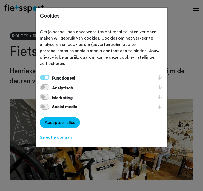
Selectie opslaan (56, 137)
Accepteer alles (60, 122)
